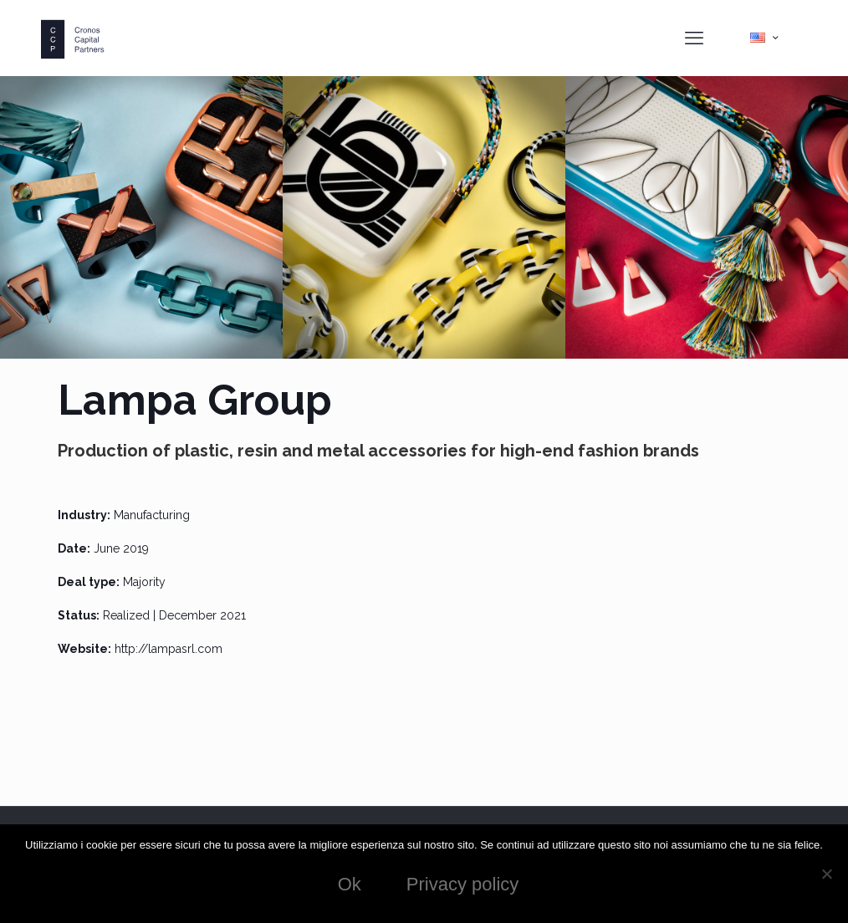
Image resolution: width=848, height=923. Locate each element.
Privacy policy (462, 884)
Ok (349, 884)
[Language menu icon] (764, 37)
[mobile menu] (694, 37)
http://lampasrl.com (168, 648)
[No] (827, 873)
